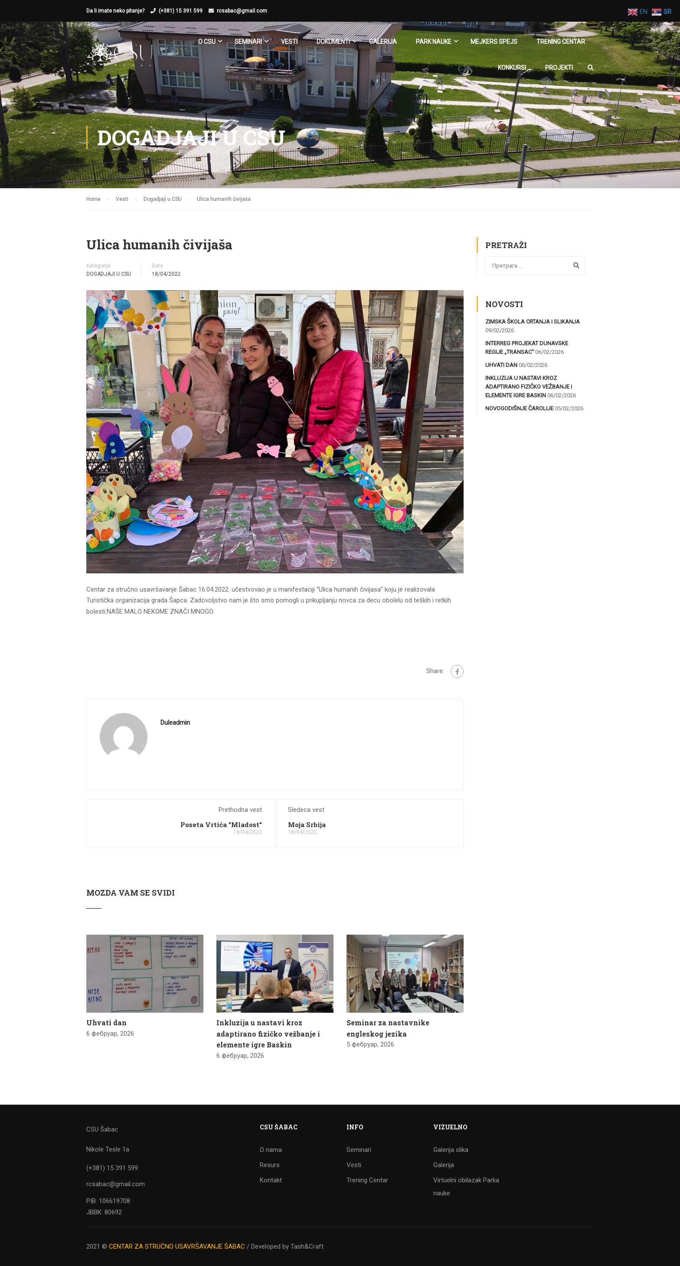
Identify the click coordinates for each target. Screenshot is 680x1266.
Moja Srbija (307, 824)
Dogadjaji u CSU (108, 274)
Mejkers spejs (494, 41)
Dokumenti (333, 41)
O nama (271, 1150)
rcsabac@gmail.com (242, 11)
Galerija (383, 41)
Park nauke (433, 41)
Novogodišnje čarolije (519, 408)
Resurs (270, 1165)
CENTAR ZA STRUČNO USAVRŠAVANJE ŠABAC (177, 1246)
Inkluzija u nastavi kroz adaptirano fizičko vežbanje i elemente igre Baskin (268, 1033)
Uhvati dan (106, 1022)
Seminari (359, 1150)
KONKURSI (512, 67)
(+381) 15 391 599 (181, 11)
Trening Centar (560, 41)
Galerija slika (450, 1150)
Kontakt (271, 1180)
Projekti (559, 67)
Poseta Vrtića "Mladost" (221, 824)
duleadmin (175, 722)
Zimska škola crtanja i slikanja (532, 321)
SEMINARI (248, 41)
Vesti (289, 41)
